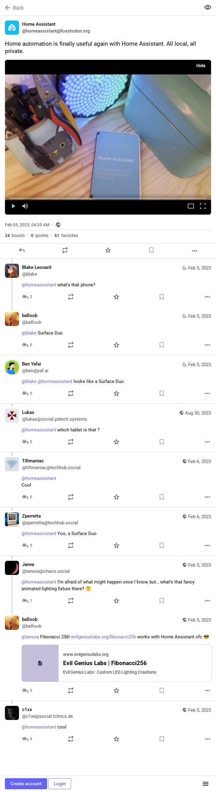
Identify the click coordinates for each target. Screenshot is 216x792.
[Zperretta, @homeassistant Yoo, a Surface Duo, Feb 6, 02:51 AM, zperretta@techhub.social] (108, 531)
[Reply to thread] (27, 296)
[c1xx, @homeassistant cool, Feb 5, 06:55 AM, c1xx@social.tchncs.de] (108, 725)
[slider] (108, 197)
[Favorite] (108, 250)
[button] (108, 137)
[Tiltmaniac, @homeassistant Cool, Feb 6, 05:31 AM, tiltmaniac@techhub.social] (108, 479)
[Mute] (25, 206)
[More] (194, 250)
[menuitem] (108, 137)
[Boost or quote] (65, 250)
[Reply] (21, 250)
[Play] (13, 206)
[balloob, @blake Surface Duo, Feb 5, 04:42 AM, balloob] (108, 331)
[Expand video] (191, 206)
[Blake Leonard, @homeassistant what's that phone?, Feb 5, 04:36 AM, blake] (108, 283)
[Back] (99, 7)
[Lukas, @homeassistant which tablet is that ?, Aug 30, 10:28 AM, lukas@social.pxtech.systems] (108, 428)
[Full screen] (203, 206)
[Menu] (205, 783)
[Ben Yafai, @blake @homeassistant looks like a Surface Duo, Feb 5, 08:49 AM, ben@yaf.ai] (108, 379)
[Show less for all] (207, 7)
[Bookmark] (151, 250)
